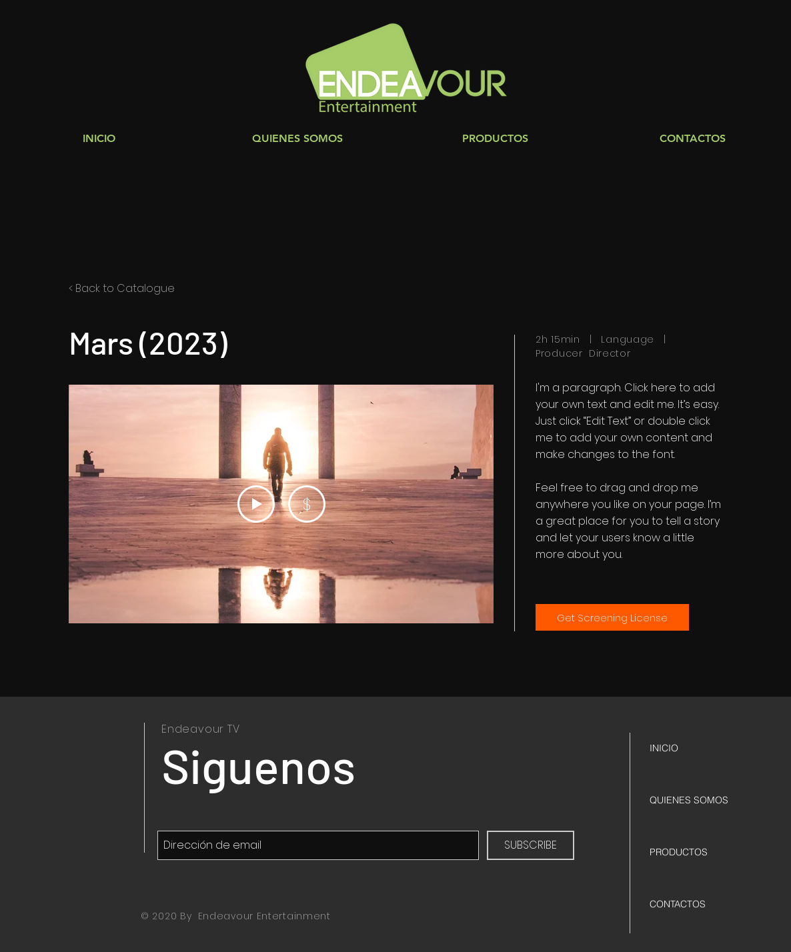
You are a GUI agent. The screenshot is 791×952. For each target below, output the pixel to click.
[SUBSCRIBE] (530, 845)
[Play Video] (256, 504)
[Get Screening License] (612, 617)
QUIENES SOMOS (689, 800)
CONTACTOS (678, 904)
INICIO (664, 748)
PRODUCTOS (679, 852)
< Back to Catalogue (122, 288)
